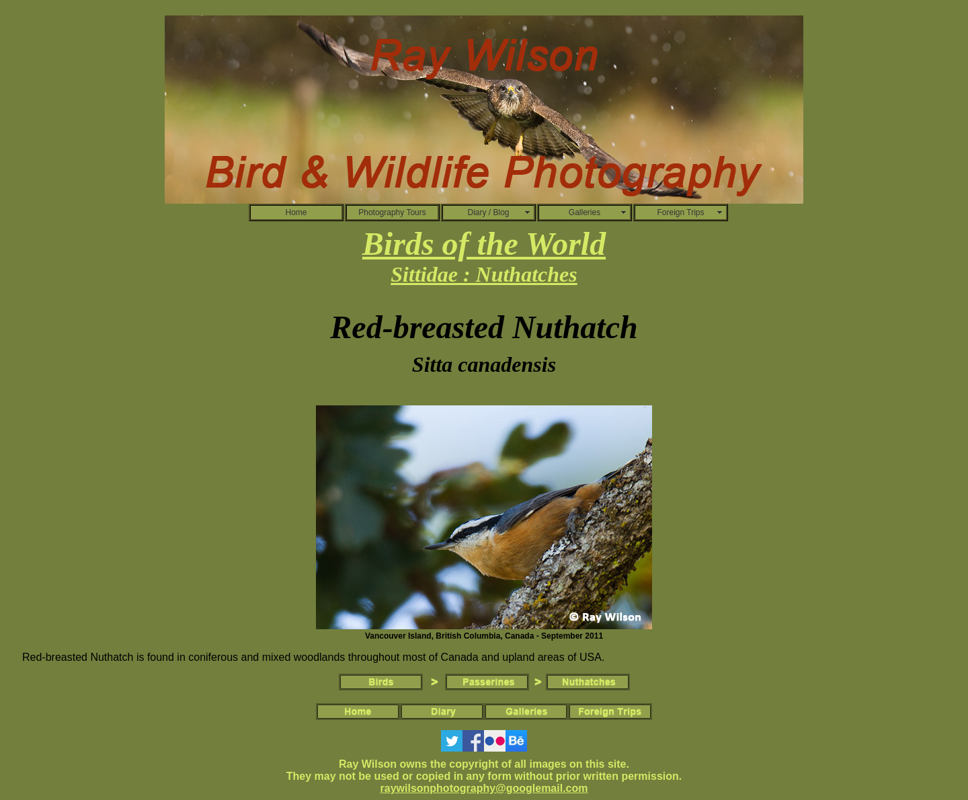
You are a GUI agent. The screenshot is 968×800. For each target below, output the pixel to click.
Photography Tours (392, 212)
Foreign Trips (680, 212)
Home (296, 212)
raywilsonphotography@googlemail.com (484, 788)
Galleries (584, 212)
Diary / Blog (488, 212)
